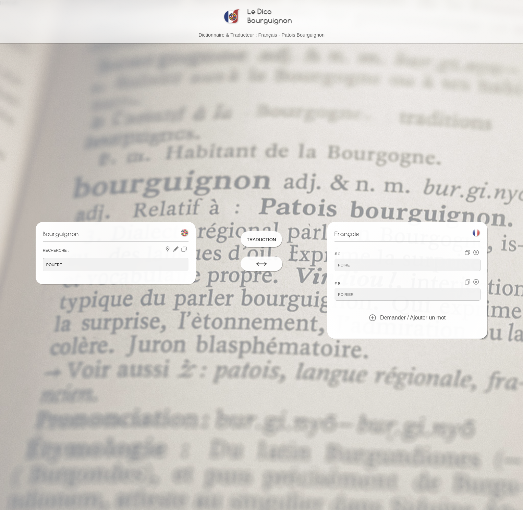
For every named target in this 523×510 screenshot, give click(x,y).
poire (344, 264)
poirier (345, 294)
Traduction (261, 239)
